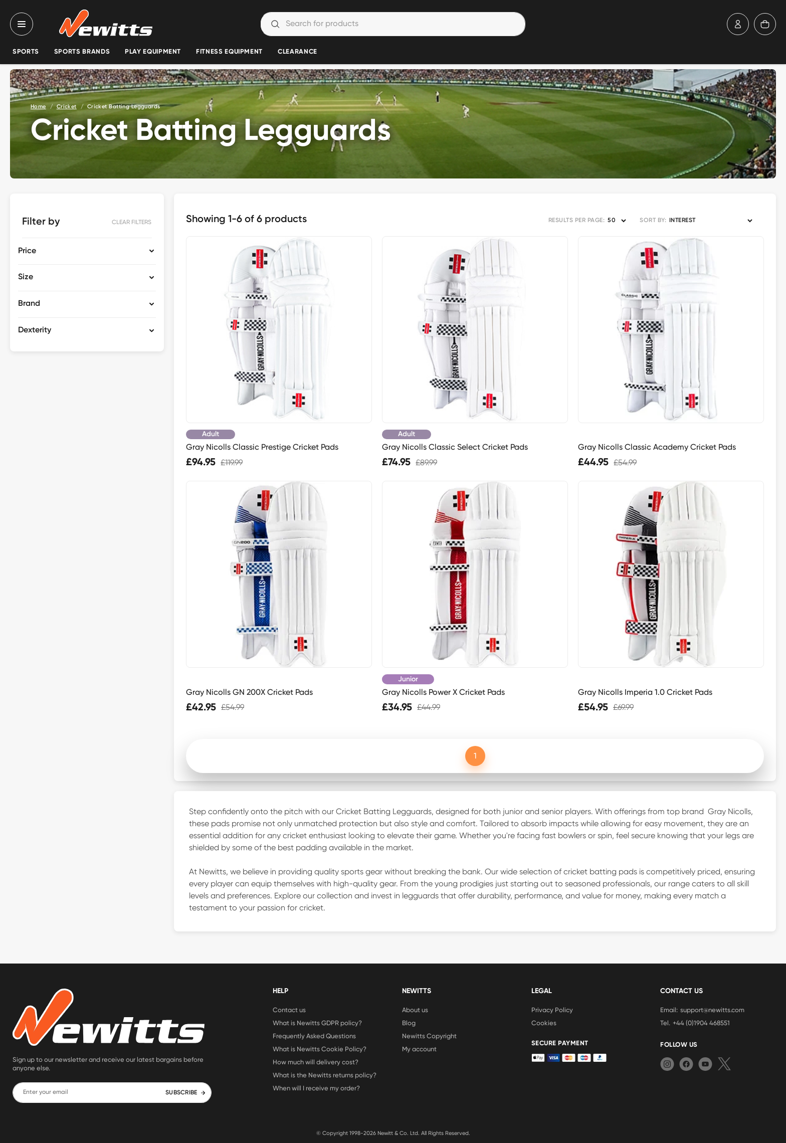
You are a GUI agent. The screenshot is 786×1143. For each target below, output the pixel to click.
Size (25, 277)
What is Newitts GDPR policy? (317, 1023)
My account (419, 1049)
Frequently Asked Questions (314, 1036)
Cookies (543, 1023)
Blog (409, 1023)
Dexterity (34, 330)
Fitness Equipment (229, 52)
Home (38, 106)
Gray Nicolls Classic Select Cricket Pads (455, 447)
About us (415, 1010)
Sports (26, 52)
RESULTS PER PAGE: (576, 221)
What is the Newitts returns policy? (324, 1075)
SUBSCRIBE (185, 1093)
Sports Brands (82, 52)
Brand (29, 304)
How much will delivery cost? (315, 1062)
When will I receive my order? (316, 1088)
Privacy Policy (552, 1010)
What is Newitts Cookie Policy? (319, 1049)
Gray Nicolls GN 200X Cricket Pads (249, 692)
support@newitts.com (712, 1010)
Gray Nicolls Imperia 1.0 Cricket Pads (645, 692)
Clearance (297, 52)
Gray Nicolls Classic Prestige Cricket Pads (262, 447)
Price (27, 251)
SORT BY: (653, 221)
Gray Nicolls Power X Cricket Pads (443, 692)
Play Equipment (153, 52)
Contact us (289, 1010)
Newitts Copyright (429, 1036)
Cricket (67, 106)
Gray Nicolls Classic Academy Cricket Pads (657, 447)
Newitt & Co (392, 1132)
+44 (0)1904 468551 (701, 1023)
